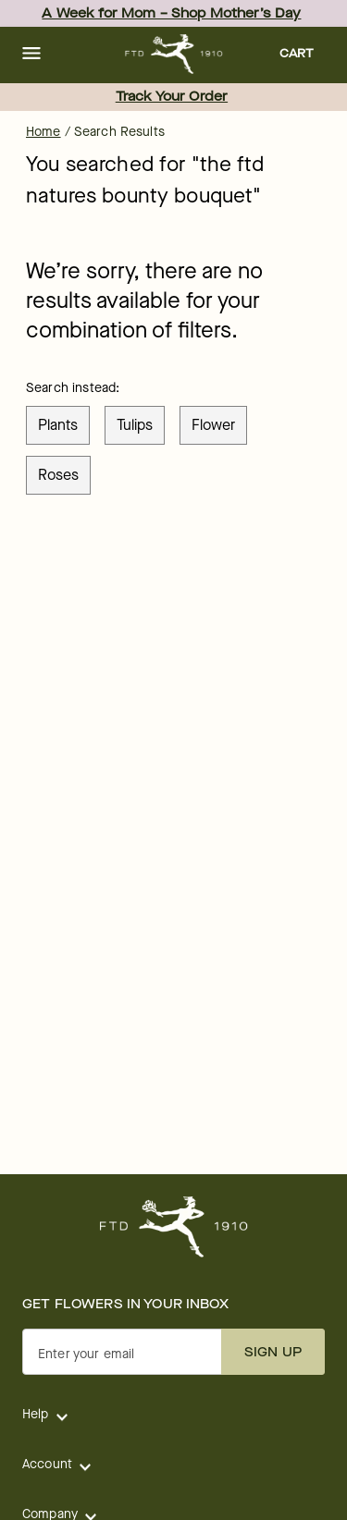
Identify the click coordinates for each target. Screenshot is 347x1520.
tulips (135, 425)
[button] (31, 54)
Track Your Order (172, 96)
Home (43, 132)
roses (58, 474)
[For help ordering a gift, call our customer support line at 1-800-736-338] (173, 54)
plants (58, 425)
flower (213, 425)
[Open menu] (31, 54)
